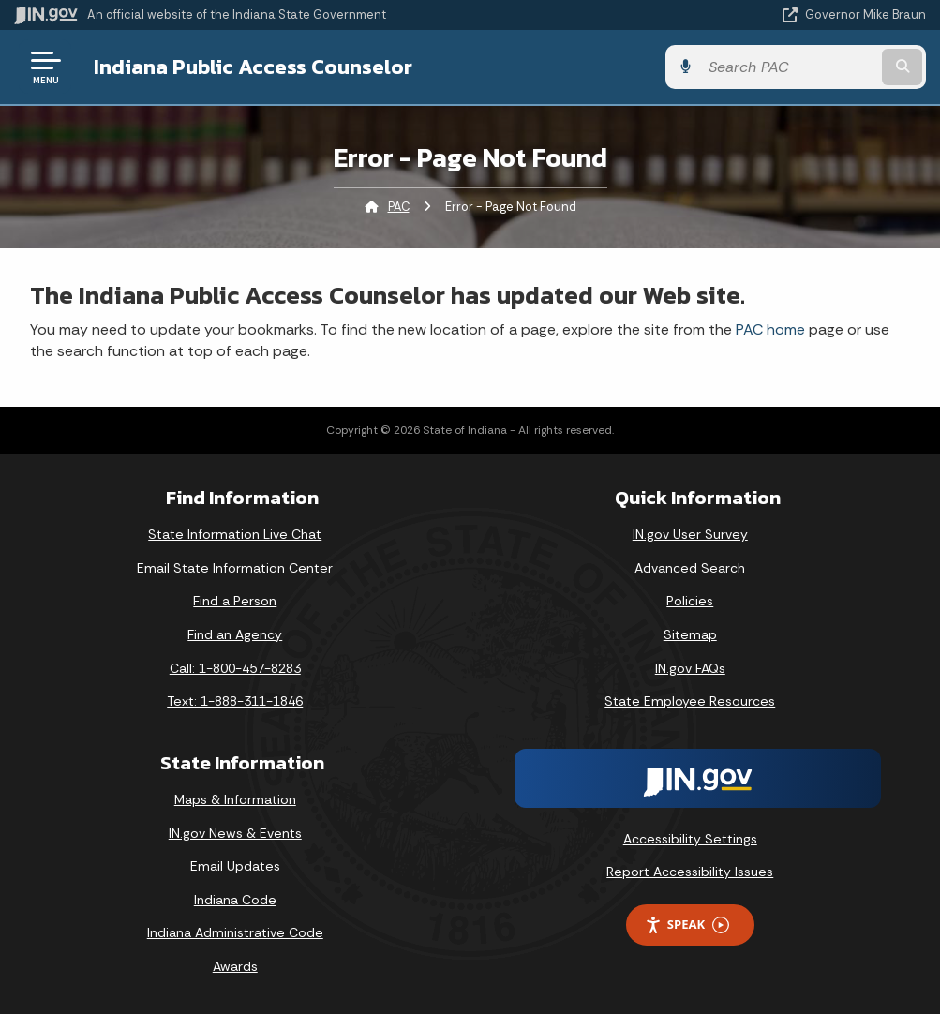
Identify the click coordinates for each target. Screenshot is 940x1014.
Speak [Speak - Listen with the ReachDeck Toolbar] (687, 924)
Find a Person (234, 600)
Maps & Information (235, 799)
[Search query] (789, 67)
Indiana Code (235, 899)
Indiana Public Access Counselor (253, 66)
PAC (399, 207)
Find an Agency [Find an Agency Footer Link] (234, 634)
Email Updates (235, 865)
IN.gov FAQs (690, 668)
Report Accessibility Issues (689, 871)
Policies (689, 600)
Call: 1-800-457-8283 (235, 668)
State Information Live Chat (234, 534)
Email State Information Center (235, 567)
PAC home (770, 329)
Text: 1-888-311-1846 (235, 701)
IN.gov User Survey (690, 534)
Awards (235, 966)
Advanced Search (689, 567)
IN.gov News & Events (235, 833)
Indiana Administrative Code (235, 932)
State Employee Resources (689, 701)
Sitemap (690, 634)
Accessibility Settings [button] (690, 838)
